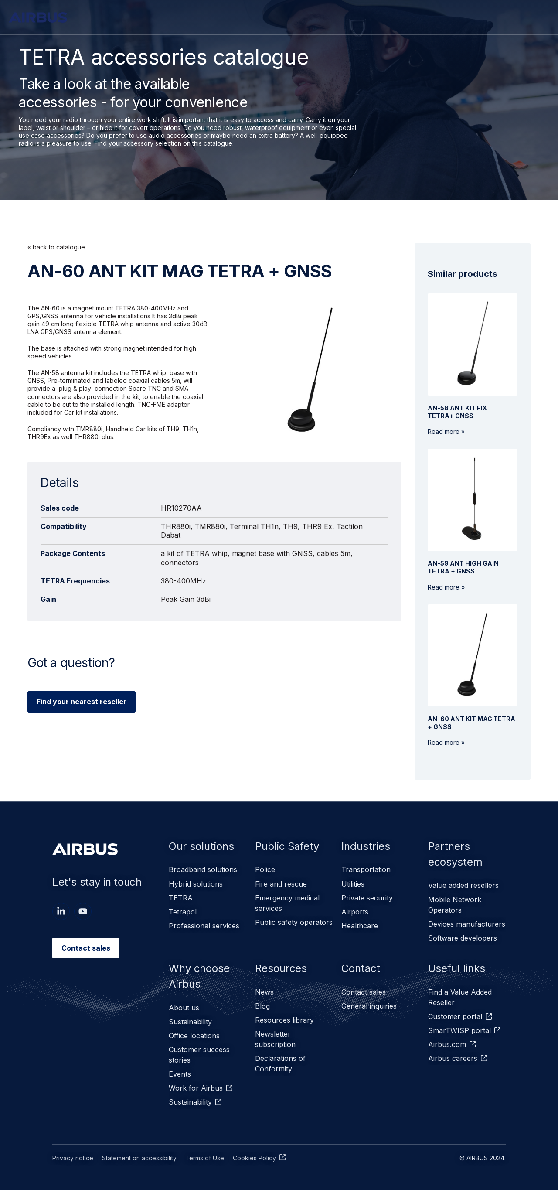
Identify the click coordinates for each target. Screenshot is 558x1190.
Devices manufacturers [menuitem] (466, 924)
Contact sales (85, 948)
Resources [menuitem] (281, 968)
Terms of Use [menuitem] (204, 1157)
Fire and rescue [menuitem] (281, 884)
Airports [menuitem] (354, 911)
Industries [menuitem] (365, 846)
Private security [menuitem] (367, 897)
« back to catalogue (56, 247)
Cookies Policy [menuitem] (254, 1157)
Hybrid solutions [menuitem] (196, 884)
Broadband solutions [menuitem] (203, 870)
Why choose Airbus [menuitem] (199, 976)
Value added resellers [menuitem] (463, 885)
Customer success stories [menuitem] (199, 1054)
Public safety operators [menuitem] (294, 922)
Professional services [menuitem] (204, 925)
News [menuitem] (264, 992)
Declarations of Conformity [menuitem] (280, 1063)
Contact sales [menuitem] (363, 992)
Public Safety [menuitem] (287, 846)
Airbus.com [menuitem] (447, 1044)
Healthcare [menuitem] (359, 925)
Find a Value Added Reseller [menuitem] (460, 997)
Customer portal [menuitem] (455, 1016)
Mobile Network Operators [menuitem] (454, 904)
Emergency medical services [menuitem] (287, 903)
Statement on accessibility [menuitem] (139, 1157)
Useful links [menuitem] (457, 968)
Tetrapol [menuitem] (183, 911)
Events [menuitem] (180, 1074)
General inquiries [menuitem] (369, 1006)
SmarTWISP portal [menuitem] (459, 1030)
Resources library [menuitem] (284, 1020)
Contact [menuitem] (361, 968)
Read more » (457, 420)
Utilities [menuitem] (352, 884)
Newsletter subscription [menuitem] (275, 1039)
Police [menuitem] (265, 870)
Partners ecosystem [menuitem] (455, 854)
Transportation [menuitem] (366, 870)
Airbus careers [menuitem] (452, 1058)
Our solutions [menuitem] (201, 846)
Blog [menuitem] (262, 1006)
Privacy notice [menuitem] (72, 1157)
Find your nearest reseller (81, 701)
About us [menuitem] (184, 1007)
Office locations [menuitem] (194, 1035)
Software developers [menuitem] (462, 938)
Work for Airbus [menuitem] (196, 1088)
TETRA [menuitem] (181, 897)
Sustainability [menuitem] (190, 1021)
